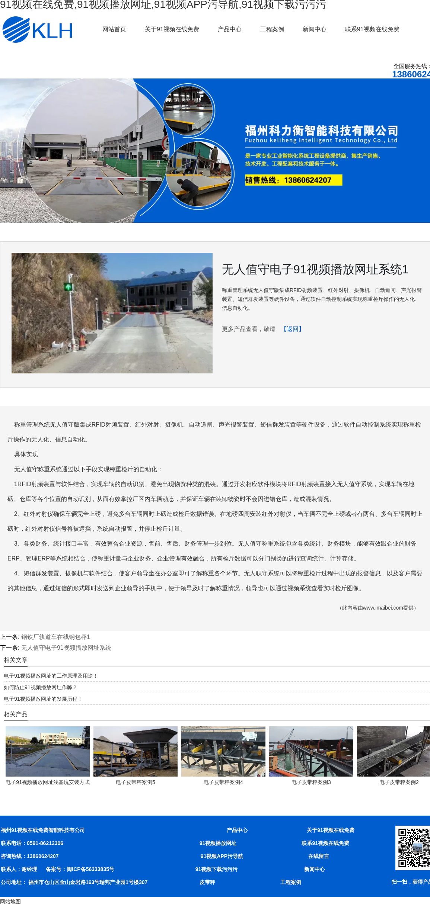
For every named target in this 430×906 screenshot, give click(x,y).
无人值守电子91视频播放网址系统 (66, 648)
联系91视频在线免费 (372, 29)
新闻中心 (315, 29)
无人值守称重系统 (38, 469)
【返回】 (293, 329)
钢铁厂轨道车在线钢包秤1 (55, 637)
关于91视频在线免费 (172, 29)
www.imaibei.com (383, 608)
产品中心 (230, 29)
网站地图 (10, 902)
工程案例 (272, 29)
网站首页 (114, 29)
